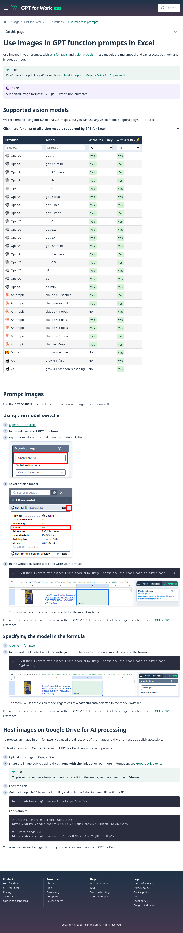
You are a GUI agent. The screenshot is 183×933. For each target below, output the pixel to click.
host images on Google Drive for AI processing (96, 75)
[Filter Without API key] (101, 147)
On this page (15, 31)
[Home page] (5, 22)
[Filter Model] (65, 147)
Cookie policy (141, 892)
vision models (84, 54)
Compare (52, 896)
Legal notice (140, 901)
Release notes (55, 901)
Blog (49, 888)
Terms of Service (143, 883)
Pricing (7, 892)
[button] (91, 129)
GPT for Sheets (12, 883)
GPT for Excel (59, 54)
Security (8, 896)
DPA (135, 896)
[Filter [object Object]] (128, 147)
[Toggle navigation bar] (6, 8)
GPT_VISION (163, 620)
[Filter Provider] (23, 147)
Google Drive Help (148, 763)
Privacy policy (141, 888)
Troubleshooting (100, 892)
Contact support (99, 896)
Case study (53, 892)
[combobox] (169, 8)
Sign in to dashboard (15, 901)
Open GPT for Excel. (22, 425)
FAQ (92, 888)
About (50, 883)
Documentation (99, 883)
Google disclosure (144, 905)
